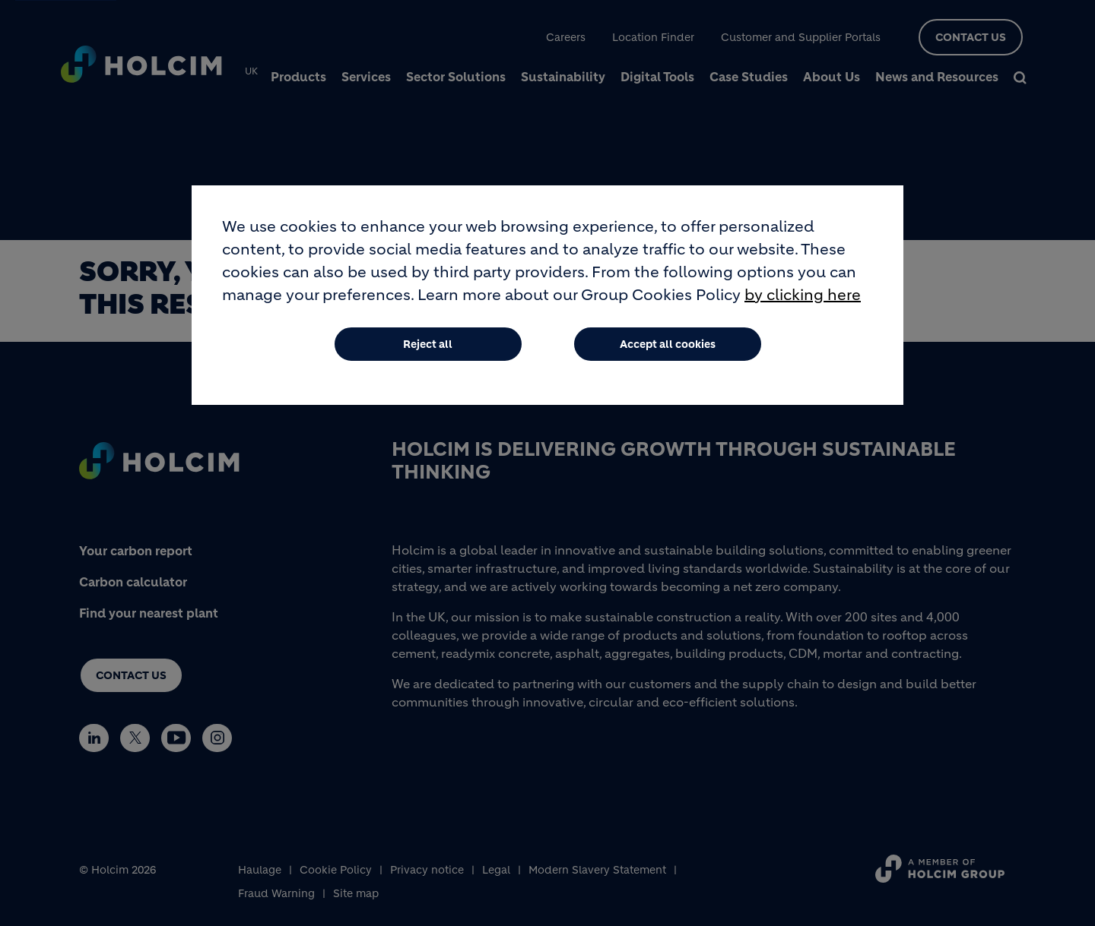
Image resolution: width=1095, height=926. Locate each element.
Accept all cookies (668, 344)
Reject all (427, 344)
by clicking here (802, 295)
